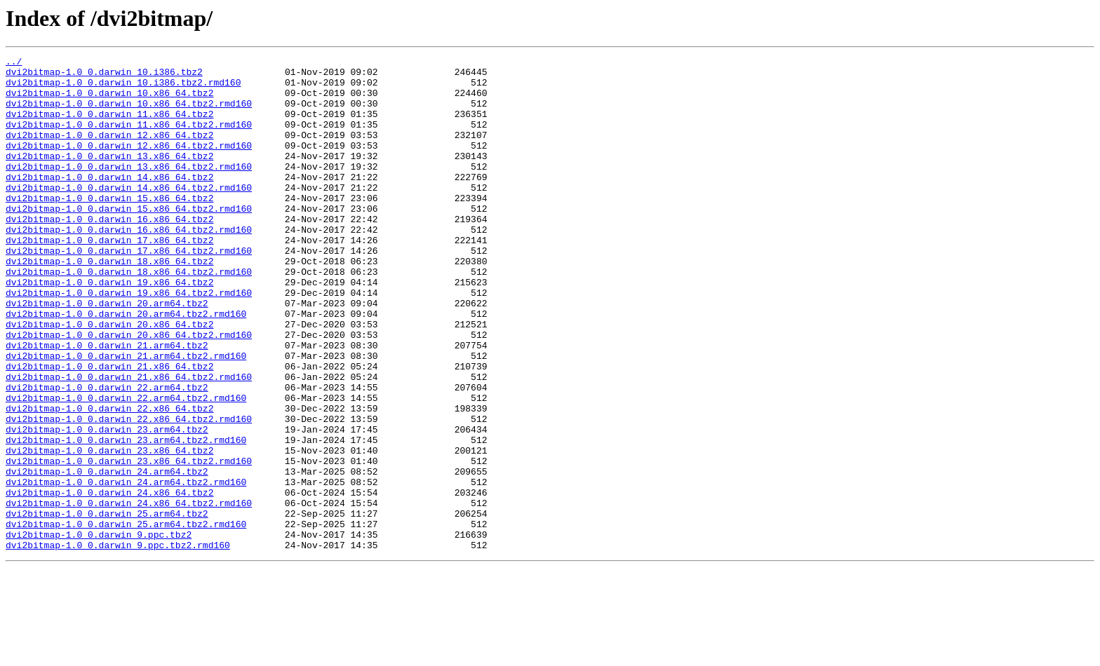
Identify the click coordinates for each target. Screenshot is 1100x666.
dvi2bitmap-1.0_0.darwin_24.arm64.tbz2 (107, 555)
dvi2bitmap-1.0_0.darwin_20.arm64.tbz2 (107, 353)
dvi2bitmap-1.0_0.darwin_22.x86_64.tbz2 (109, 479)
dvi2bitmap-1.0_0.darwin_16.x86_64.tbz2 (109, 252)
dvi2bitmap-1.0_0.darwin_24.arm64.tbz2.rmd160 (126, 568)
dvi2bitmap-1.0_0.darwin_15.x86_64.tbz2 (109, 227)
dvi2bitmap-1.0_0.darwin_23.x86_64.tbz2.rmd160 (129, 542)
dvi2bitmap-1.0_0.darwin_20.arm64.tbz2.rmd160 (126, 366)
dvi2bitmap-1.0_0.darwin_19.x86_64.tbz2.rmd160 (129, 340)
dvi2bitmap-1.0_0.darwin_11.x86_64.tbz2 (109, 126)
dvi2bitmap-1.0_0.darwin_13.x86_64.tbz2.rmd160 (129, 189)
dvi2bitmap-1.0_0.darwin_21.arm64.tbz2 (107, 403)
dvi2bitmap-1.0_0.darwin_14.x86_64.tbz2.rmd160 (129, 214)
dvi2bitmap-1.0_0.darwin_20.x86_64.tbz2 (109, 378)
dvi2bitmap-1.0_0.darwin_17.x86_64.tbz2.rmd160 (129, 290)
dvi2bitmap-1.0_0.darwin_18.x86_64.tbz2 (109, 303)
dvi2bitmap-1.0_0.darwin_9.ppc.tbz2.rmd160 (118, 643)
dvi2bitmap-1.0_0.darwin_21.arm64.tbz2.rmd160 (126, 416)
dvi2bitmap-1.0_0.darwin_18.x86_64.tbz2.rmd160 (129, 315)
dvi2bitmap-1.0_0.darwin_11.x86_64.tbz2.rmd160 (129, 138)
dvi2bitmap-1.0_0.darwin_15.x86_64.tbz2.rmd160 (129, 239)
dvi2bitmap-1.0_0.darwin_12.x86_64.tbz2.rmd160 (129, 164)
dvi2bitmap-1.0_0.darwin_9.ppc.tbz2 (99, 631)
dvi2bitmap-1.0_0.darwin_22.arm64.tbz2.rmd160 (126, 467)
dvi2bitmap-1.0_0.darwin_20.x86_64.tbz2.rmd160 (129, 391)
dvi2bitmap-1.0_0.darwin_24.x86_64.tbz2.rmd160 (129, 593)
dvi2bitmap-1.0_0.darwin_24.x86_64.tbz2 (109, 580)
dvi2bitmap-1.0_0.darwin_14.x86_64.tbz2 (109, 202)
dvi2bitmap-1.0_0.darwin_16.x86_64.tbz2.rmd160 (129, 265)
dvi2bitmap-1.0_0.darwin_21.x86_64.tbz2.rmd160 (129, 441)
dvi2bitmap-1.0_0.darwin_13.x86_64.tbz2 (109, 176)
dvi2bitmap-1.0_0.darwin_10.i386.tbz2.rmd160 (123, 88)
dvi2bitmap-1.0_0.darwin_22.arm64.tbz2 (107, 454)
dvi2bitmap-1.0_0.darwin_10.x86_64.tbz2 (109, 101)
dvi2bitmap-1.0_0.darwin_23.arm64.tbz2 (107, 504)
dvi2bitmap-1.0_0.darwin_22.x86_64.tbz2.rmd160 (129, 492)
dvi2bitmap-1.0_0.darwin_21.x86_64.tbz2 (109, 429)
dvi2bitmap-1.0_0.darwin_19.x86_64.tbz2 (109, 328)
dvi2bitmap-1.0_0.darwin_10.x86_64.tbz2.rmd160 (129, 113)
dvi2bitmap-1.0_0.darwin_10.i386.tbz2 (104, 75)
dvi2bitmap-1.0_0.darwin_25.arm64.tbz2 (107, 605)
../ (14, 63)
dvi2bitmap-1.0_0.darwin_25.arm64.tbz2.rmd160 (126, 618)
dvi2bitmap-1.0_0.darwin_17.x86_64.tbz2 (109, 277)
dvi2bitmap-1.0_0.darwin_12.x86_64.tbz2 (109, 151)
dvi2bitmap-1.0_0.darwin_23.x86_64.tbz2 (109, 530)
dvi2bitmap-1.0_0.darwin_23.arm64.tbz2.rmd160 (126, 517)
